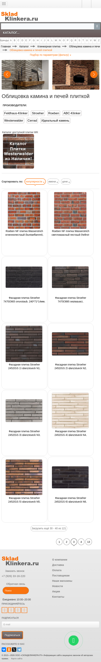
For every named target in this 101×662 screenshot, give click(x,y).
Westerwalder (13, 120)
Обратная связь (13, 583)
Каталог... (11, 33)
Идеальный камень (55, 120)
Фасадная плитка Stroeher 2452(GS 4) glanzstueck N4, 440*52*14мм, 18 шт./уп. (71, 433)
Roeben (53, 113)
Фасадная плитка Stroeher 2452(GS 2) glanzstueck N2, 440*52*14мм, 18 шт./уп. (71, 366)
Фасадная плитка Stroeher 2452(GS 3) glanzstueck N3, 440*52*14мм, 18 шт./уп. (24, 433)
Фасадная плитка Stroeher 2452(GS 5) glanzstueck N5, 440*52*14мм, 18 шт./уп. (24, 500)
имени (53, 181)
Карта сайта (16, 658)
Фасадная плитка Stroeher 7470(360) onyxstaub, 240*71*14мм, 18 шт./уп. (24, 299)
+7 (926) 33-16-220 (13, 576)
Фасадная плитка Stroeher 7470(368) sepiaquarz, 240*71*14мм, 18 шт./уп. (70, 299)
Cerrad (32, 120)
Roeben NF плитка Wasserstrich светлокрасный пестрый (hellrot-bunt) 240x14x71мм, (71, 233)
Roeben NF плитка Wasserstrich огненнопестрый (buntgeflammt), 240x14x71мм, (24, 233)
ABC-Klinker (72, 113)
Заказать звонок (13, 570)
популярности (35, 181)
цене (66, 181)
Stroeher (38, 113)
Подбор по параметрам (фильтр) (50, 54)
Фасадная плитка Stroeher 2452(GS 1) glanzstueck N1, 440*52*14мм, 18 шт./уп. (24, 366)
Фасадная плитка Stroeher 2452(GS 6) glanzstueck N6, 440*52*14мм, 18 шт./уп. (71, 500)
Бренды (4, 40)
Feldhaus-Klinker (16, 113)
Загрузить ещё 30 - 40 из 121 (49, 528)
